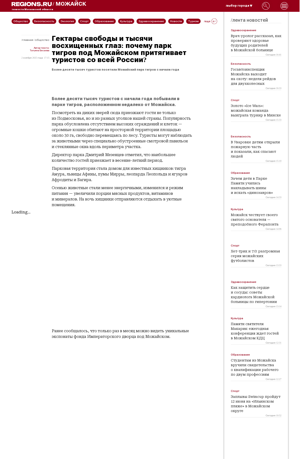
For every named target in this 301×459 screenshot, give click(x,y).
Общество (42, 40)
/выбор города (239, 5)
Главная (27, 40)
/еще (210, 21)
